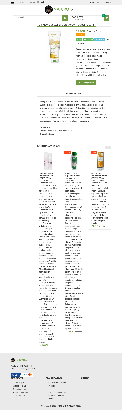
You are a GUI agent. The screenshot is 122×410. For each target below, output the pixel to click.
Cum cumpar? (96, 2)
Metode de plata (19, 386)
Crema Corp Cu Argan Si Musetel (73, 175)
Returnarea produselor (57, 395)
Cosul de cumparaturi (57, 392)
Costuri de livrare (20, 389)
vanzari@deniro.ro (27, 369)
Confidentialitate (19, 395)
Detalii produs (74, 93)
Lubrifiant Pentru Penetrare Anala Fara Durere (46, 176)
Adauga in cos (88, 83)
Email (40, 2)
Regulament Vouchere (57, 383)
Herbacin (50, 134)
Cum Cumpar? (19, 383)
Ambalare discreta (20, 392)
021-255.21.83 (27, 2)
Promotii (51, 386)
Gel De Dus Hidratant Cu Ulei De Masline (99, 176)
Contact (107, 2)
